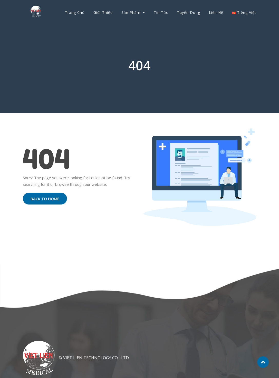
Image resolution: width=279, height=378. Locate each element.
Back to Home (45, 198)
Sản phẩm (130, 12)
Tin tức (161, 12)
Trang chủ (75, 12)
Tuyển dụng (188, 12)
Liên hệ (216, 12)
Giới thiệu (103, 12)
